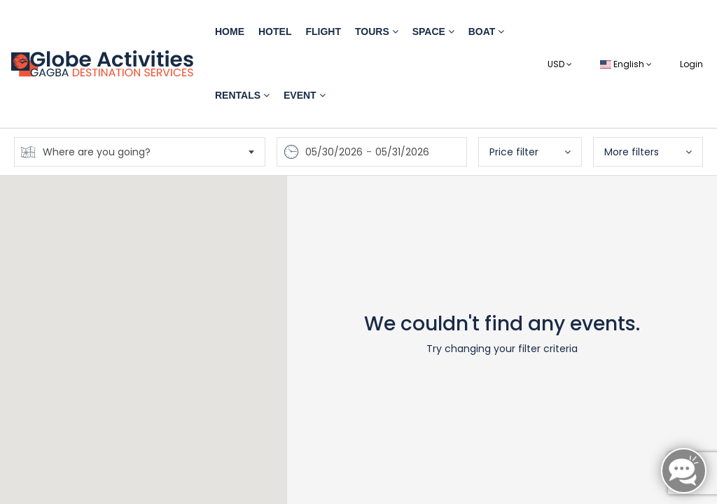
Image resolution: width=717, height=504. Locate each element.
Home (229, 31)
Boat (486, 31)
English (626, 64)
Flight (323, 31)
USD (560, 64)
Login (691, 64)
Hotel (274, 31)
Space (433, 31)
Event (305, 95)
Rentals (242, 95)
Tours (376, 31)
